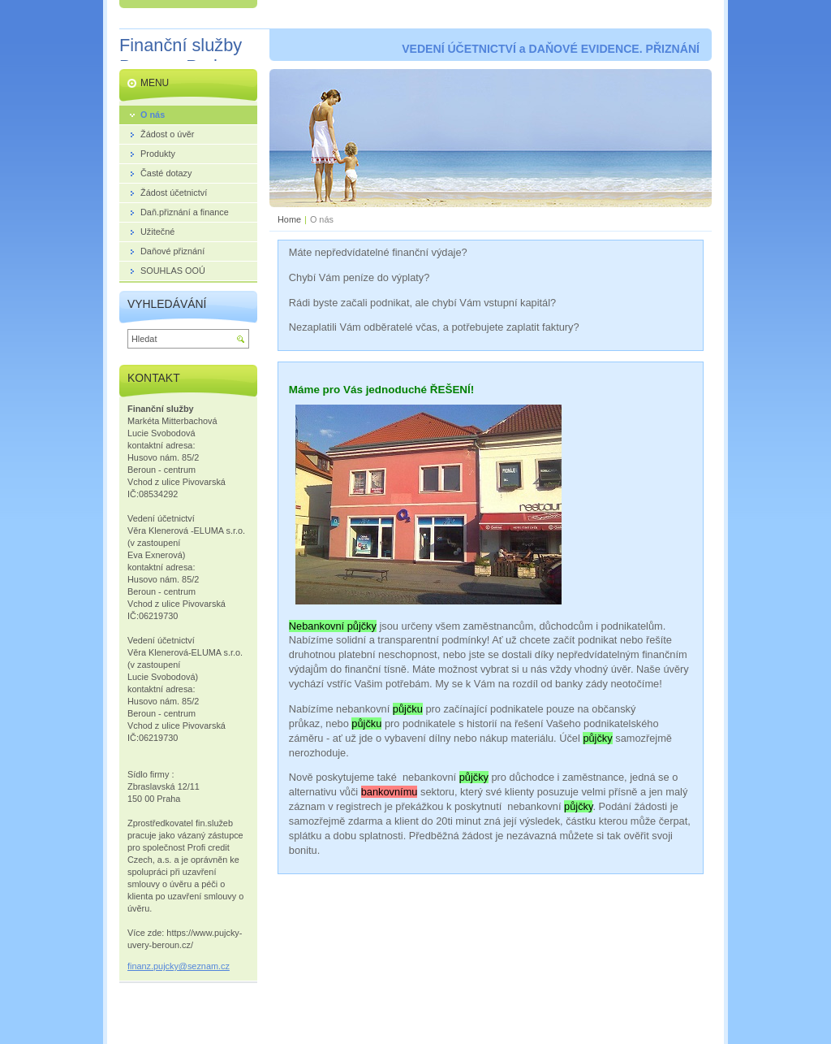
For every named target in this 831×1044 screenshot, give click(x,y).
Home (289, 219)
